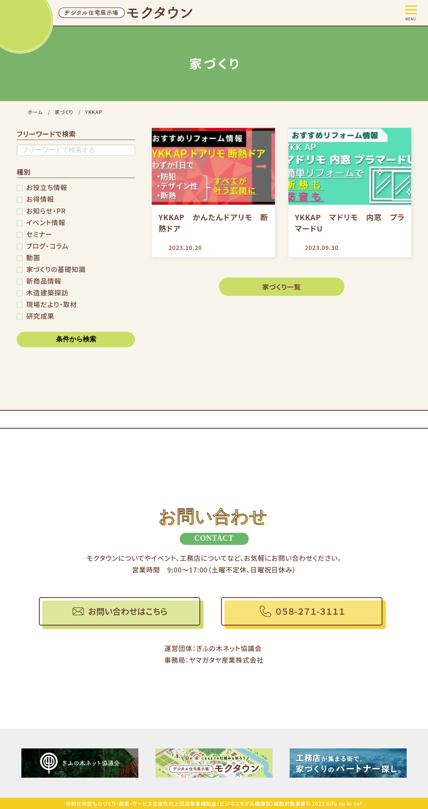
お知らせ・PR (46, 211)
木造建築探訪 (47, 292)
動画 (33, 257)
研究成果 (40, 316)
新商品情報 (43, 281)
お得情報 (40, 199)
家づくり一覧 (281, 287)
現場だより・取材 (51, 304)
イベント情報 (46, 222)
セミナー (39, 234)
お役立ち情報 (46, 187)
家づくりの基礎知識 (56, 269)
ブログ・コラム (47, 246)
